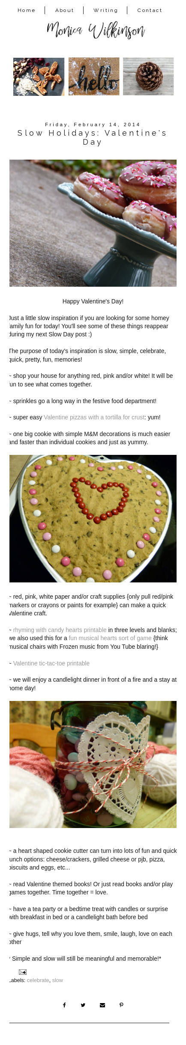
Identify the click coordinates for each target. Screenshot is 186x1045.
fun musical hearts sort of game (110, 638)
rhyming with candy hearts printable (60, 629)
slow (57, 980)
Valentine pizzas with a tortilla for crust (94, 417)
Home (27, 10)
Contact (150, 10)
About (65, 10)
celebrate (38, 980)
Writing (105, 10)
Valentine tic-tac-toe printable (51, 663)
